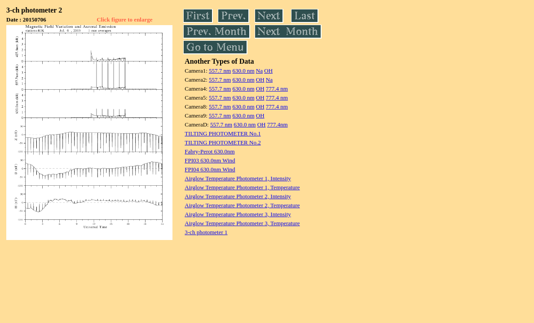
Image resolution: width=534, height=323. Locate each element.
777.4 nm (277, 88)
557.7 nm (220, 70)
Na (259, 70)
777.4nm (277, 124)
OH (268, 70)
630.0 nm (243, 70)
